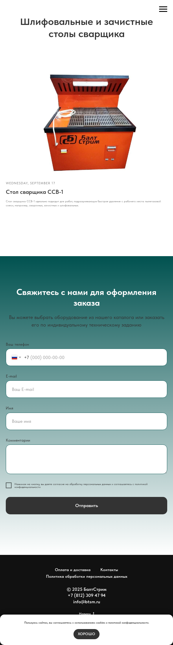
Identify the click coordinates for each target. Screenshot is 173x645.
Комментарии (18, 440)
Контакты (109, 569)
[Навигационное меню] (163, 9)
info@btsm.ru (86, 601)
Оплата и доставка (73, 569)
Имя (9, 408)
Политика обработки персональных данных (86, 576)
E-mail (11, 376)
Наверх (86, 614)
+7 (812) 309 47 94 (87, 595)
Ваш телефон (17, 344)
